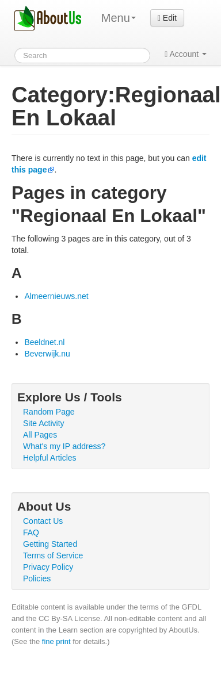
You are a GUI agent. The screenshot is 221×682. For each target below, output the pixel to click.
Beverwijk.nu (47, 353)
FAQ (31, 532)
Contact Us (43, 521)
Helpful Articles (50, 457)
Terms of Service (53, 555)
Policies (37, 578)
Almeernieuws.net (56, 296)
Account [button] (186, 54)
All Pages (40, 434)
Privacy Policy (48, 567)
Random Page (49, 411)
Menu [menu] (118, 18)
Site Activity (43, 423)
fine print (56, 641)
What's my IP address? (64, 446)
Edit (167, 17)
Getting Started (50, 544)
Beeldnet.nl (44, 342)
